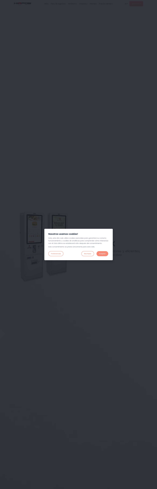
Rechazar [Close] (87, 254)
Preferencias (56, 254)
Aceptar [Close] (102, 254)
